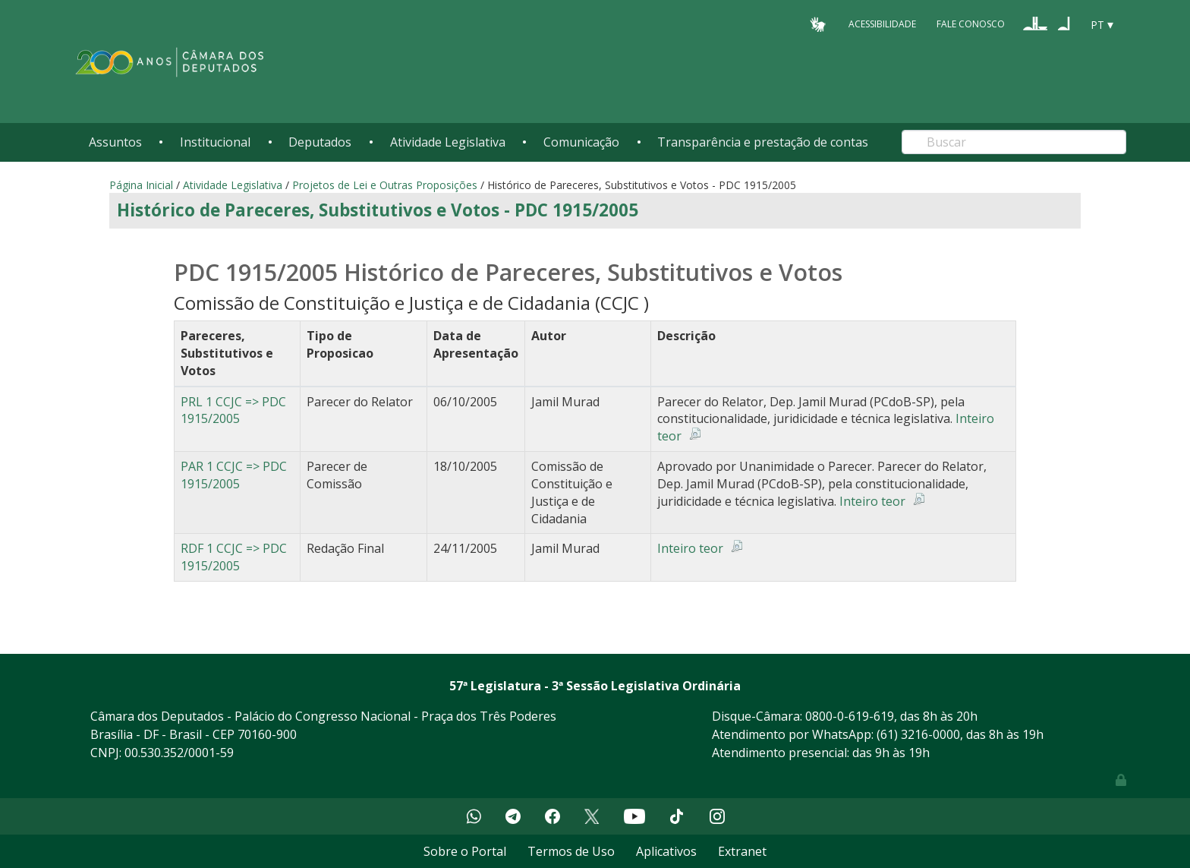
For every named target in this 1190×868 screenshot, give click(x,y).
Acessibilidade (882, 23)
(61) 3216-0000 (918, 734)
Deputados (319, 142)
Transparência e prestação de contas (762, 142)
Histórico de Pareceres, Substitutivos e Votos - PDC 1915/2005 (377, 210)
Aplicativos (666, 851)
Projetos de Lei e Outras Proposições (384, 185)
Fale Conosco (971, 23)
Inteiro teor (872, 501)
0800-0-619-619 (849, 716)
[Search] (1014, 142)
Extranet (742, 851)
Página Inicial (141, 185)
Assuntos (115, 142)
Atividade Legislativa (447, 142)
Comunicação (581, 142)
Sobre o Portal (464, 851)
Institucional (215, 142)
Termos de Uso (571, 851)
